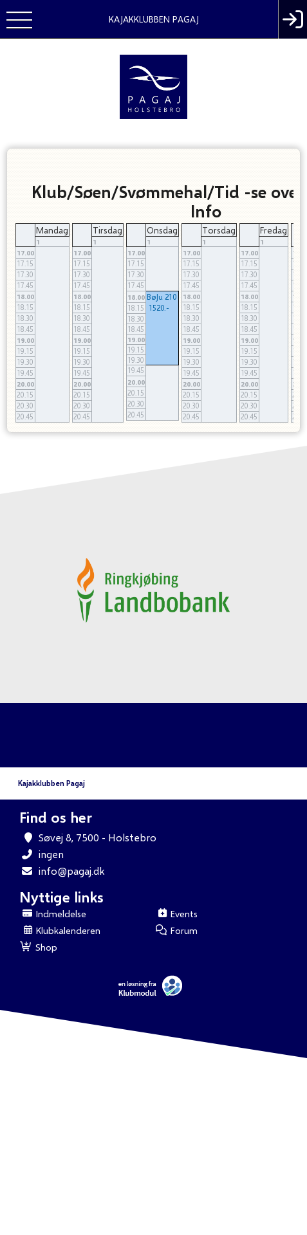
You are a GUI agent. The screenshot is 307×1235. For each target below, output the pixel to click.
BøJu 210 (161, 297)
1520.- (159, 308)
